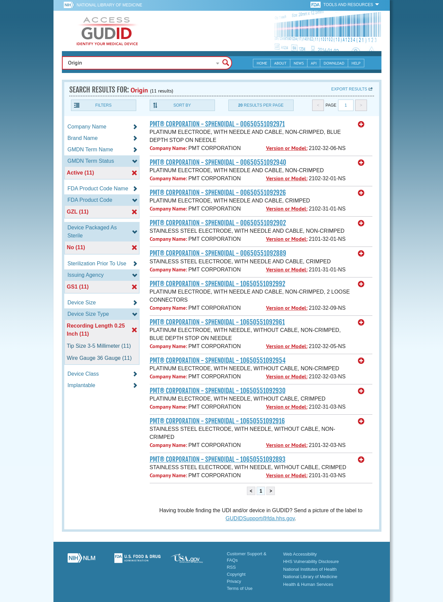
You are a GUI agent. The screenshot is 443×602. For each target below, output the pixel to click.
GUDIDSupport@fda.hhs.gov (260, 518)
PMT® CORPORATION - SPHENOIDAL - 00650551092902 (218, 223)
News (299, 63)
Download (334, 63)
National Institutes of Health (310, 569)
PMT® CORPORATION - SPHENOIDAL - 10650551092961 (217, 322)
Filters (103, 105)
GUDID (107, 31)
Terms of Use (240, 588)
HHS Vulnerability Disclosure (311, 561)
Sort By (182, 105)
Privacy (234, 581)
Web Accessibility (300, 554)
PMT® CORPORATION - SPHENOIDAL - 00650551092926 (218, 193)
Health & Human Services (308, 584)
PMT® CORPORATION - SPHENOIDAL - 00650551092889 (218, 253)
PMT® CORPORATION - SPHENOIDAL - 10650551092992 (217, 284)
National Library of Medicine (109, 5)
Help (356, 63)
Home (262, 63)
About (280, 63)
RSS (231, 567)
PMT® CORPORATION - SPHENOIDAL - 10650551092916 (217, 421)
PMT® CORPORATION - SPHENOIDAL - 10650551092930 (218, 391)
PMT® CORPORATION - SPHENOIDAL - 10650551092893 (218, 459)
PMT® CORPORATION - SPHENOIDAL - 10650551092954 (218, 360)
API (314, 63)
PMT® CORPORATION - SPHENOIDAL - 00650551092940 (218, 162)
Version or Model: (286, 148)
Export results (349, 89)
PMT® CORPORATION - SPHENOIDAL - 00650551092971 (217, 124)
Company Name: (168, 148)
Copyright (236, 574)
